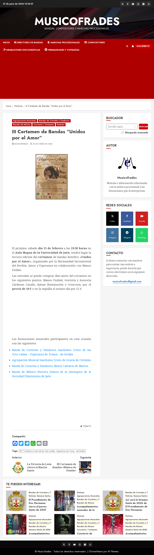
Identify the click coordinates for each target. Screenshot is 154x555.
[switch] (122, 132)
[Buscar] (143, 126)
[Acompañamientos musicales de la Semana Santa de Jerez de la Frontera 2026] (16, 524)
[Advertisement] (77, 76)
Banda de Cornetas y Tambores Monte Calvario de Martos (50, 366)
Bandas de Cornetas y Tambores (54, 120)
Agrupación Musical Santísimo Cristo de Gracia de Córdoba (51, 360)
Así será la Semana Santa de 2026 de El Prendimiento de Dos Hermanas (136, 505)
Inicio (6, 42)
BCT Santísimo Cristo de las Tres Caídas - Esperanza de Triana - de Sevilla (52, 451)
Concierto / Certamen (44, 124)
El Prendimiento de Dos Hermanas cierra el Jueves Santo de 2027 (40, 505)
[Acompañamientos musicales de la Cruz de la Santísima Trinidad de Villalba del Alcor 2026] (64, 501)
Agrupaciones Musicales (24, 120)
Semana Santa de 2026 (39, 529)
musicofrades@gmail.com (127, 281)
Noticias (60, 124)
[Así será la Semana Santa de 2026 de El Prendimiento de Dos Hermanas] (113, 501)
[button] (127, 46)
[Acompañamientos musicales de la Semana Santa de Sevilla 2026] (113, 524)
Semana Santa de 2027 (47, 496)
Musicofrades (77, 21)
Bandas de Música (21, 124)
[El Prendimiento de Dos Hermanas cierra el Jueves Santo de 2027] (16, 501)
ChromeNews (96, 551)
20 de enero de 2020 (42, 144)
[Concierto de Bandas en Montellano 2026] (64, 524)
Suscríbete (140, 46)
